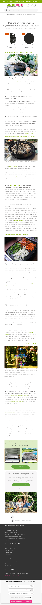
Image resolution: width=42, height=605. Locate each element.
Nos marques (8, 558)
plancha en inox (29, 133)
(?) (19, 586)
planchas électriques (14, 185)
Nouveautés (8, 556)
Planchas (21, 466)
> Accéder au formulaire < (12, 575)
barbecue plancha (19, 220)
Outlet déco (8, 554)
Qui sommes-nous (10, 548)
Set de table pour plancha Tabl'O (29, 45)
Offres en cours (9, 550)
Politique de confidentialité (12, 540)
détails (9, 583)
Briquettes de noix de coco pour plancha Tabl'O (13, 45)
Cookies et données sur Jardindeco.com (21, 581)
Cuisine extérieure (10, 412)
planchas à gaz (13, 166)
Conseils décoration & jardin (12, 561)
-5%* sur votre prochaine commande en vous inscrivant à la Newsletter (21, 474)
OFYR (17, 420)
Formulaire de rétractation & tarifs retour (16, 534)
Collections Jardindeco (11, 560)
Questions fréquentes (11, 532)
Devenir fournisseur (10, 563)
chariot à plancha (16, 176)
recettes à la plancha (18, 82)
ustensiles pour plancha (16, 401)
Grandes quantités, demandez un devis (15, 538)
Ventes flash (8, 552)
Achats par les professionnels (13, 536)
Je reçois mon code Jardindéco (21, 485)
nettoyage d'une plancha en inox (18, 395)
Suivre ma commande (11, 530)
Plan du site (8, 565)
